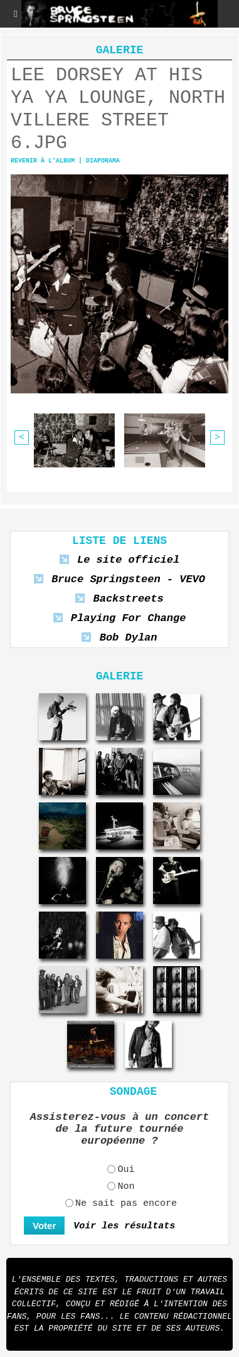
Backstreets (128, 599)
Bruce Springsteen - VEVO (128, 579)
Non (125, 1187)
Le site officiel (128, 560)
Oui (125, 1170)
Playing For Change (128, 618)
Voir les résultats (124, 1226)
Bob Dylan (128, 638)
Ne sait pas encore (126, 1204)
